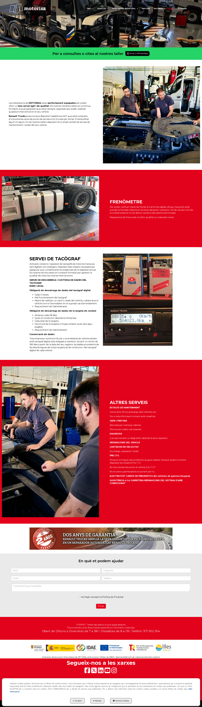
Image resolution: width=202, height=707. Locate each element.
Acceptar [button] (77, 701)
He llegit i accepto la (101, 597)
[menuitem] (89, 8)
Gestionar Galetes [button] (121, 701)
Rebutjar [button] (97, 701)
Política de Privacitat (113, 597)
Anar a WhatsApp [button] (137, 53)
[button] (31, 8)
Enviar (101, 606)
